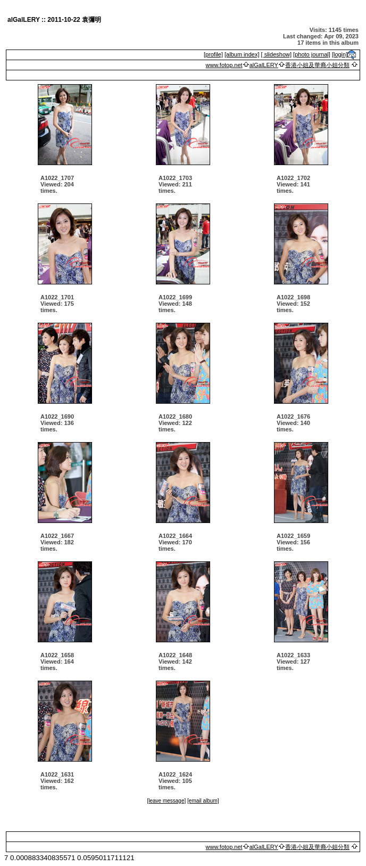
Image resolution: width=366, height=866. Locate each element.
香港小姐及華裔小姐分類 (317, 65)
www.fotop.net (224, 65)
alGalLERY (263, 65)
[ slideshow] (276, 54)
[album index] (241, 54)
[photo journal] (311, 54)
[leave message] (166, 801)
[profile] (213, 54)
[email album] (203, 801)
